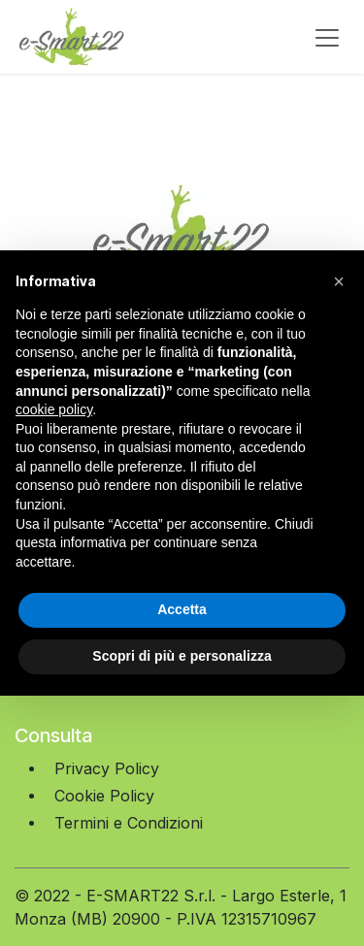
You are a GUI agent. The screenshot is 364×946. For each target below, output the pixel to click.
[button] (338, 281)
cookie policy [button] (54, 409)
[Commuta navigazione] (327, 37)
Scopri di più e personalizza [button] (181, 656)
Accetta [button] (182, 609)
